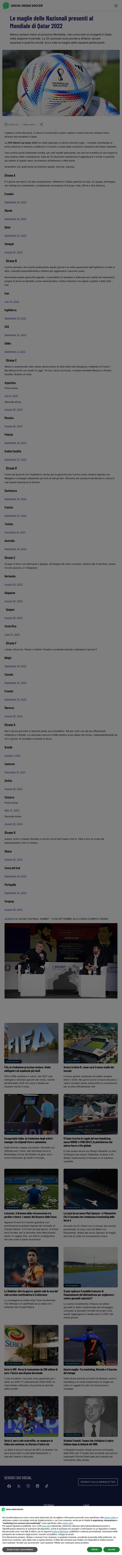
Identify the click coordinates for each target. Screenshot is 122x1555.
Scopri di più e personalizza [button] (20, 1549)
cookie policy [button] (67, 1523)
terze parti (46, 1526)
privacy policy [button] (110, 1517)
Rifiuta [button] (95, 1549)
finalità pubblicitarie (59, 1531)
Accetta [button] (111, 1549)
